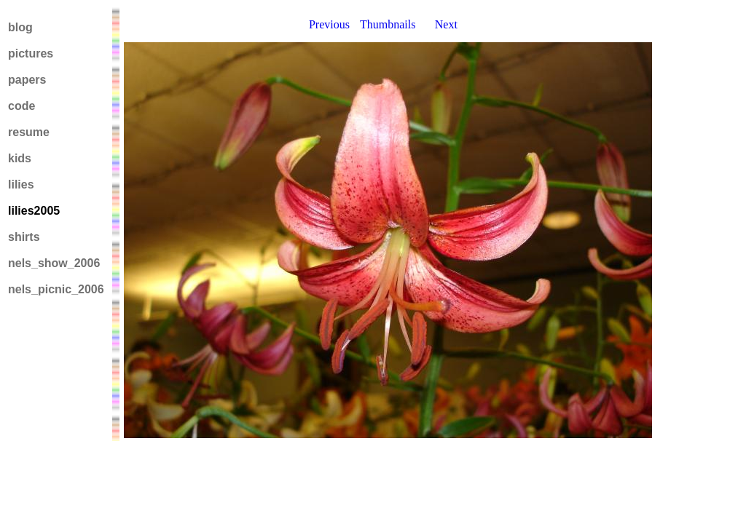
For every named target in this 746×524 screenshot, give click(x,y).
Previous (329, 24)
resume (29, 132)
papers (27, 80)
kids (19, 158)
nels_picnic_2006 (56, 289)
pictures (30, 53)
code (21, 106)
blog (20, 27)
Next (446, 24)
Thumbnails (387, 24)
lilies (21, 184)
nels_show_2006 (54, 263)
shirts (24, 237)
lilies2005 (34, 211)
